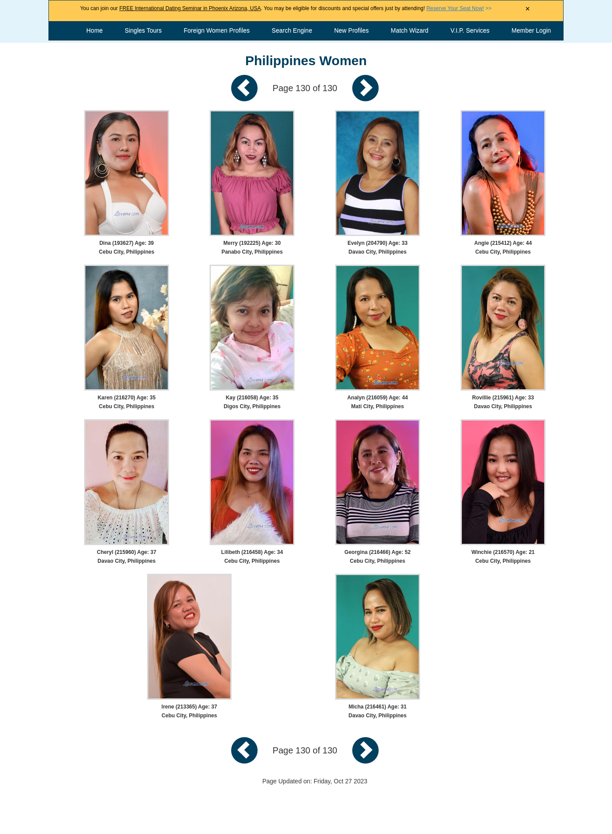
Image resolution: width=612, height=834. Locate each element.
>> (458, 8)
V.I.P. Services (470, 30)
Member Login (531, 30)
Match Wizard (410, 30)
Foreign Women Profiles (217, 30)
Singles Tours (143, 30)
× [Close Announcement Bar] (527, 9)
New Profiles (351, 30)
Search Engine (292, 30)
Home (94, 30)
